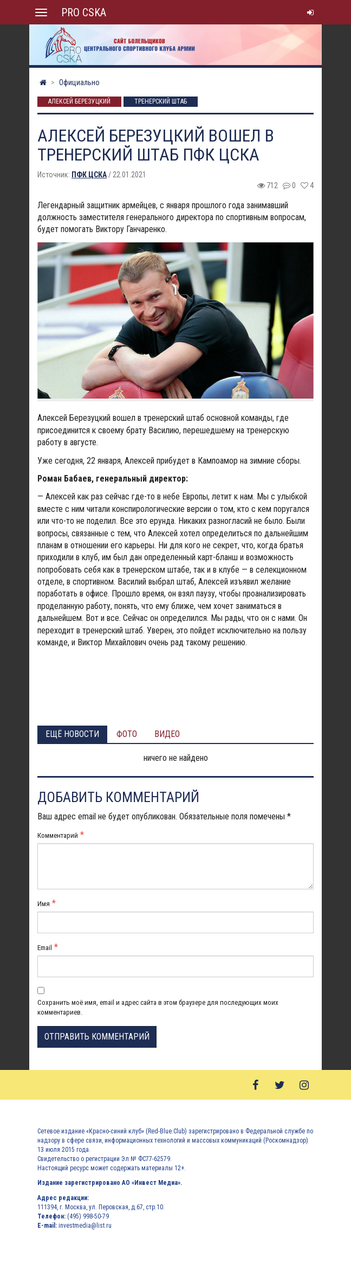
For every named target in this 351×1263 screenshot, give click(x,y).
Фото (126, 734)
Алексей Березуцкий (79, 102)
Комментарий (57, 835)
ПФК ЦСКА (89, 174)
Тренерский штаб (160, 102)
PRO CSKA (83, 12)
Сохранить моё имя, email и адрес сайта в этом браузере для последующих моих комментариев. (157, 1007)
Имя (43, 904)
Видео (167, 734)
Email (44, 948)
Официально (79, 82)
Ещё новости (72, 734)
